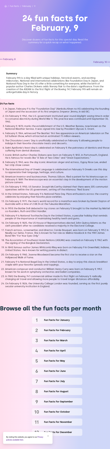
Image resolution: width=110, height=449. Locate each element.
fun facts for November (58, 422)
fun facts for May (54, 360)
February (26, 6)
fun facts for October (57, 411)
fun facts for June (55, 371)
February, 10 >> (101, 62)
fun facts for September (58, 401)
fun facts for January (57, 320)
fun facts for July (54, 381)
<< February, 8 (8, 59)
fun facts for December (58, 432)
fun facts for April (55, 350)
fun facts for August (56, 391)
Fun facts (14, 6)
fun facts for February (57, 330)
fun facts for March (55, 340)
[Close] (48, 436)
